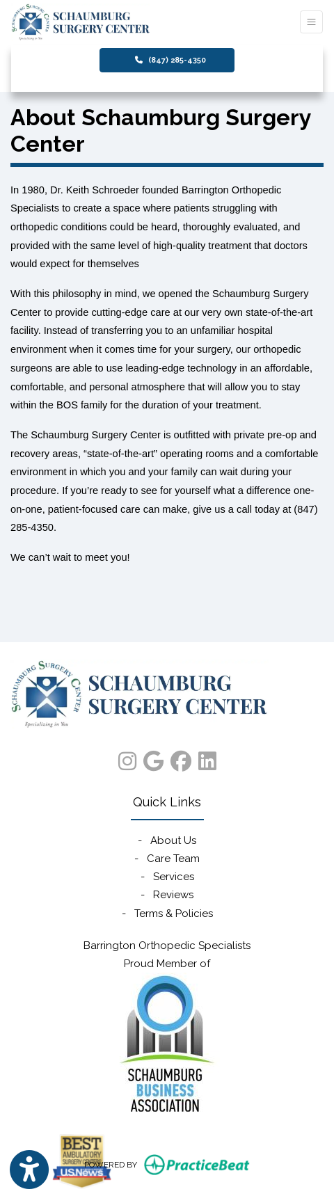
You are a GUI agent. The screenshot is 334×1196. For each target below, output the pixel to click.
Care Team (173, 858)
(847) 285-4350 (170, 60)
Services (173, 876)
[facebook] (180, 758)
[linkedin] (207, 758)
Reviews (173, 894)
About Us (173, 840)
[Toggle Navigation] (311, 21)
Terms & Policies (173, 913)
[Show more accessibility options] (29, 1169)
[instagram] (127, 758)
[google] (153, 758)
